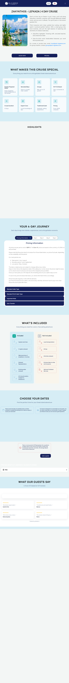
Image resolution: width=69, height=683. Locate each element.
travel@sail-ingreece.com (58, 43)
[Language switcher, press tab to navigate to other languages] (54, 3)
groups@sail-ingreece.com (53, 45)
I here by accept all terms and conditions (19, 674)
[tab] (23, 238)
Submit (10, 679)
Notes (8, 660)
